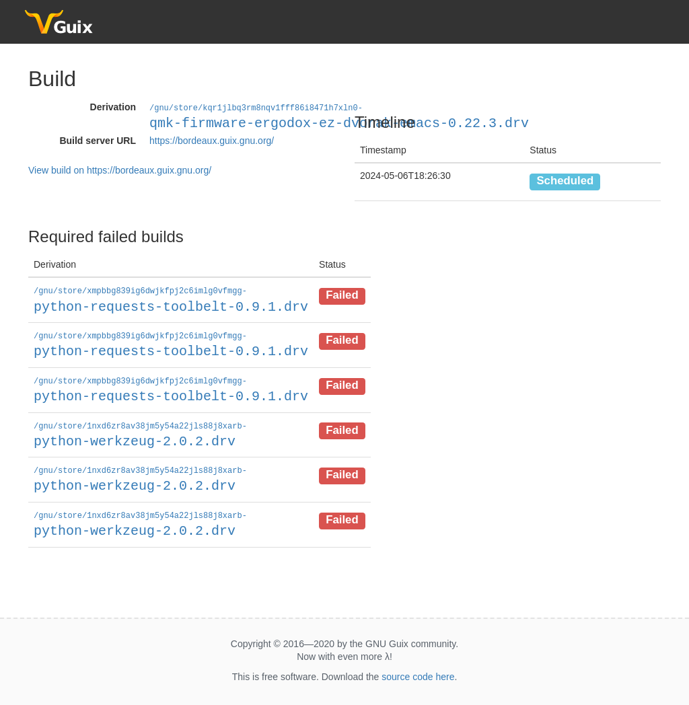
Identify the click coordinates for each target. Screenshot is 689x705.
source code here (418, 672)
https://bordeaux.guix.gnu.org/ (211, 140)
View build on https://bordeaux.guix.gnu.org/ (119, 169)
